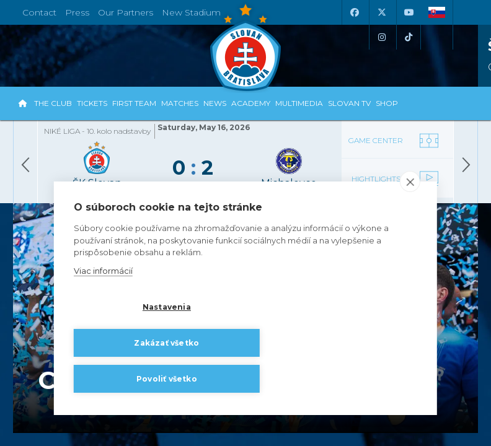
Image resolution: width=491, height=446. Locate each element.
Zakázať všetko (261, 344)
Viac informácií (103, 310)
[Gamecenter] (397, 129)
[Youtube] (408, 12)
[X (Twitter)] (381, 12)
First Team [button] (134, 103)
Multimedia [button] (299, 103)
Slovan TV (349, 103)
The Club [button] (53, 103)
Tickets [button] (92, 103)
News (214, 103)
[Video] (397, 171)
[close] (410, 221)
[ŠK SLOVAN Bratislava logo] (245, 46)
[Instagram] (381, 37)
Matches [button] (179, 103)
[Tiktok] (408, 37)
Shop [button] (387, 103)
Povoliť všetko (134, 378)
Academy (250, 103)
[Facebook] (354, 12)
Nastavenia (134, 344)
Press (77, 12)
